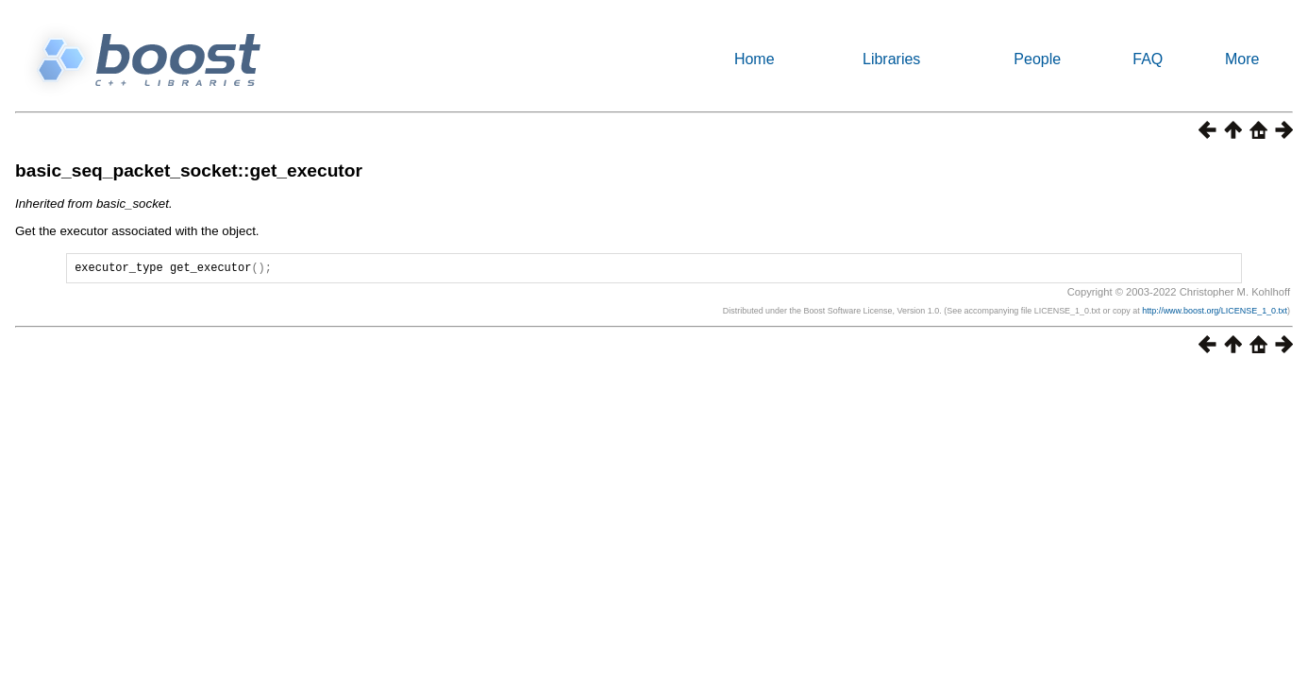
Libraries (891, 59)
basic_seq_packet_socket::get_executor (188, 170)
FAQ (1147, 59)
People (1037, 59)
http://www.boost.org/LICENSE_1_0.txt (1214, 313)
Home (754, 59)
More (1242, 59)
